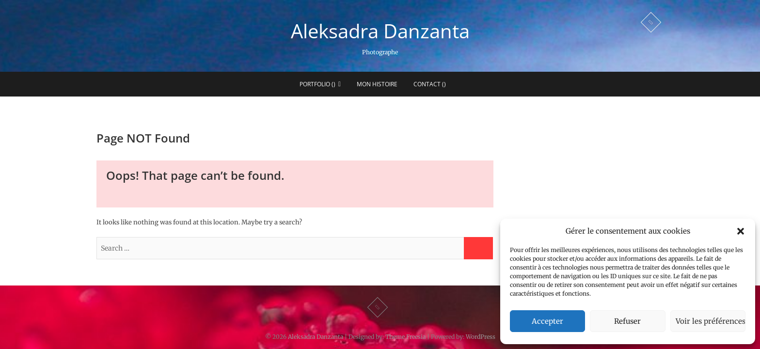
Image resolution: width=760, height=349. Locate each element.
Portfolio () (317, 84)
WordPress (480, 336)
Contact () (429, 84)
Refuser (627, 321)
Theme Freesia (405, 336)
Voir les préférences (710, 321)
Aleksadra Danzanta (380, 31)
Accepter (547, 321)
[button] (740, 231)
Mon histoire (377, 84)
